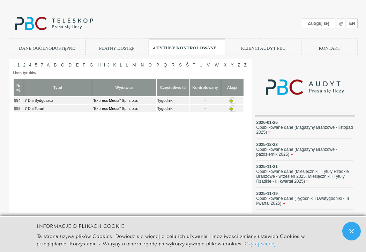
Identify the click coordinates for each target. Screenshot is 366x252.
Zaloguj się (318, 23)
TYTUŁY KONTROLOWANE (186, 47)
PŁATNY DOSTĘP (117, 48)
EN (352, 23)
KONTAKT (330, 48)
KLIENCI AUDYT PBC (263, 48)
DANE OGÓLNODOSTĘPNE (47, 48)
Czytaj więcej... (262, 243)
